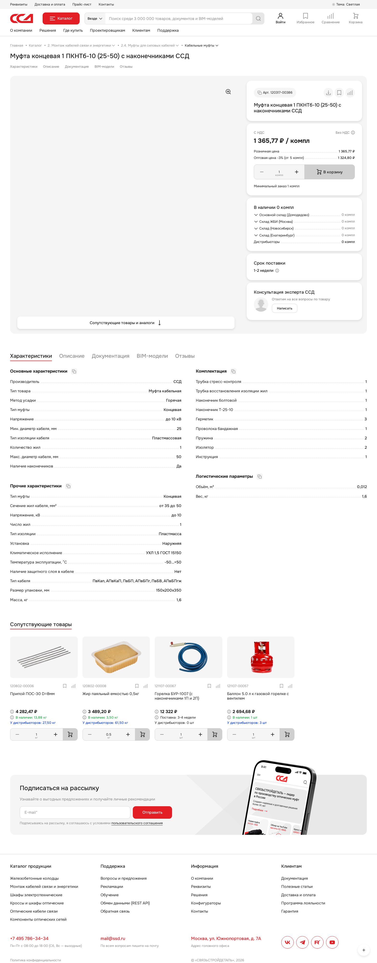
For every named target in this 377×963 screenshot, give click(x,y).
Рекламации (112, 886)
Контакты (106, 4)
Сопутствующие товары (41, 624)
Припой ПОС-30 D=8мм (32, 693)
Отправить (152, 812)
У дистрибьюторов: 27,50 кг (33, 723)
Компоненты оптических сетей (38, 919)
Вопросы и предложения (124, 878)
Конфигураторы (206, 903)
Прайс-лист (81, 4)
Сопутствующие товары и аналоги (126, 322)
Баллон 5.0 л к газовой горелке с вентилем (258, 696)
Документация (77, 66)
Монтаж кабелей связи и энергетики (44, 886)
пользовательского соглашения (137, 823)
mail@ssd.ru (113, 938)
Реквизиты (18, 4)
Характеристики (23, 66)
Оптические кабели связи (34, 911)
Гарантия (289, 911)
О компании (21, 30)
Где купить (73, 30)
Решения (47, 30)
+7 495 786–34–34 (29, 938)
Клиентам (141, 30)
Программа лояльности (303, 903)
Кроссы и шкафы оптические (37, 903)
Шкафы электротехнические (36, 894)
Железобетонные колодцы (34, 878)
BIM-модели (104, 66)
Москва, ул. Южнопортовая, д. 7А (226, 938)
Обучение (110, 894)
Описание (51, 66)
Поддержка (168, 30)
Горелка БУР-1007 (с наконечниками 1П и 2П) (177, 696)
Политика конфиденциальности (35, 960)
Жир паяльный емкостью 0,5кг (111, 693)
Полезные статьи (297, 886)
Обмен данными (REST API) (125, 903)
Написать (284, 308)
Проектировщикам (107, 30)
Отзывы (126, 66)
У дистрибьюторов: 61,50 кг (105, 723)
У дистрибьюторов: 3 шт (247, 723)
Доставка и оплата (50, 4)
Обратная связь (115, 911)
